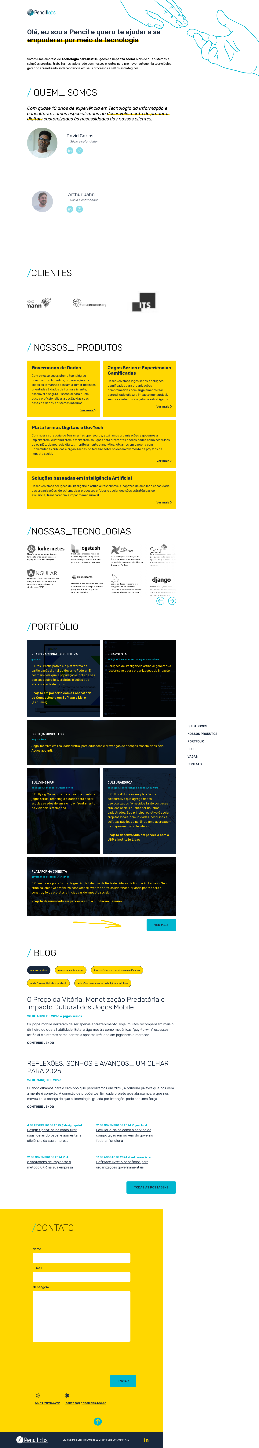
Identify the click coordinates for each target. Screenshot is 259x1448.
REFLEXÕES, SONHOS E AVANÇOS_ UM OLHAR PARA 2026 (98, 1067)
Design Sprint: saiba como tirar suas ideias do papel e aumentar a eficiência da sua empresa (54, 1135)
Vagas (193, 756)
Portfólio (196, 741)
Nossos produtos (202, 734)
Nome (37, 1249)
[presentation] (61, 1358)
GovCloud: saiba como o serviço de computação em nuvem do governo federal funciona (124, 1135)
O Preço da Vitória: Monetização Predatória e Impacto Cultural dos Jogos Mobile (96, 1003)
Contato (195, 764)
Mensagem (41, 1287)
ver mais (161, 925)
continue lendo (40, 1043)
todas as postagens (151, 1187)
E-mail (37, 1268)
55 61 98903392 (47, 1403)
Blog (191, 749)
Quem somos (197, 726)
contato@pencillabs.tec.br (85, 1403)
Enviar (123, 1381)
